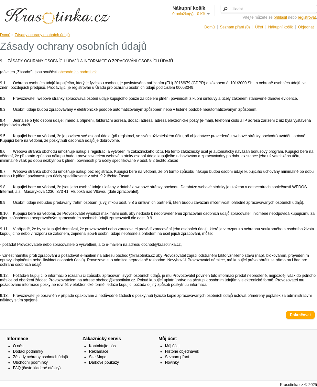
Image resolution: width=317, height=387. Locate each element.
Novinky (172, 362)
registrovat (307, 17)
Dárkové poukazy (104, 362)
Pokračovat (300, 315)
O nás (18, 346)
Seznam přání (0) (235, 27)
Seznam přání (177, 357)
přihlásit (280, 17)
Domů (209, 27)
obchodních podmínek (78, 72)
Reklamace (98, 351)
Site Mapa (97, 357)
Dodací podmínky (28, 351)
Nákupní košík (280, 27)
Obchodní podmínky (30, 362)
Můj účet (172, 346)
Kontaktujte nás (102, 346)
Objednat (306, 27)
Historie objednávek (182, 351)
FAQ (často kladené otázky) (36, 368)
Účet (259, 27)
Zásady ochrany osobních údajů (42, 35)
